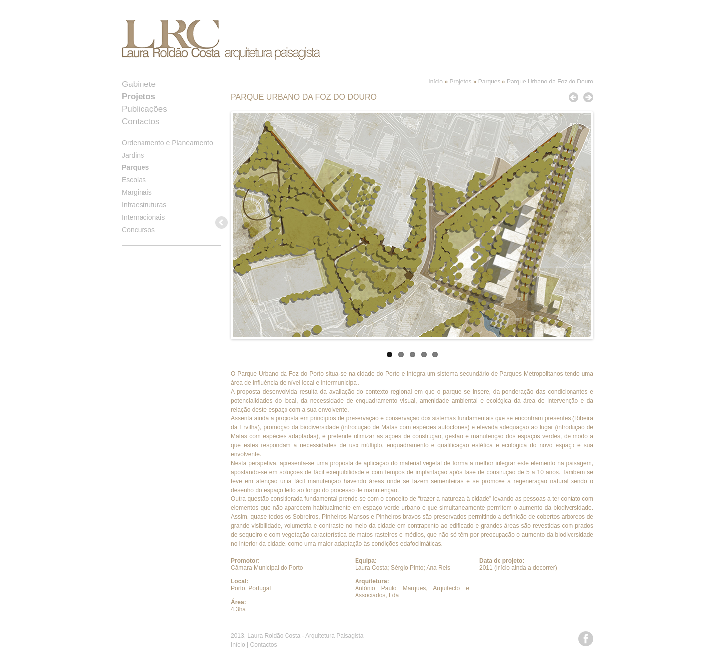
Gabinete (139, 84)
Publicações (144, 109)
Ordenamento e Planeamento (167, 143)
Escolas (134, 180)
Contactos (141, 121)
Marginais (137, 192)
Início (436, 81)
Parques (489, 81)
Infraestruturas (144, 205)
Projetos (460, 81)
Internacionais (143, 217)
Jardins (133, 155)
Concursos (138, 230)
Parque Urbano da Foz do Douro (550, 81)
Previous (222, 223)
